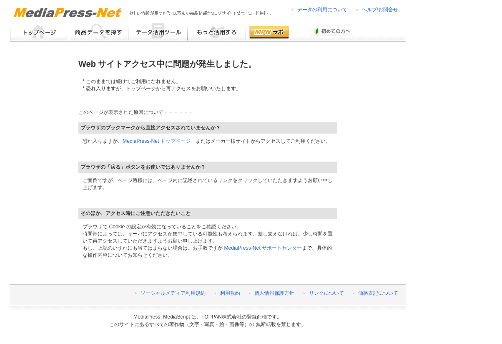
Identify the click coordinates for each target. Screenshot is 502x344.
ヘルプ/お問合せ (380, 10)
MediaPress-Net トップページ (157, 141)
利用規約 (230, 293)
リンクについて (326, 293)
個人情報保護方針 (274, 293)
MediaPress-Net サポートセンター (263, 248)
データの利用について (322, 10)
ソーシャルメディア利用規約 (173, 293)
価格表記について (378, 293)
